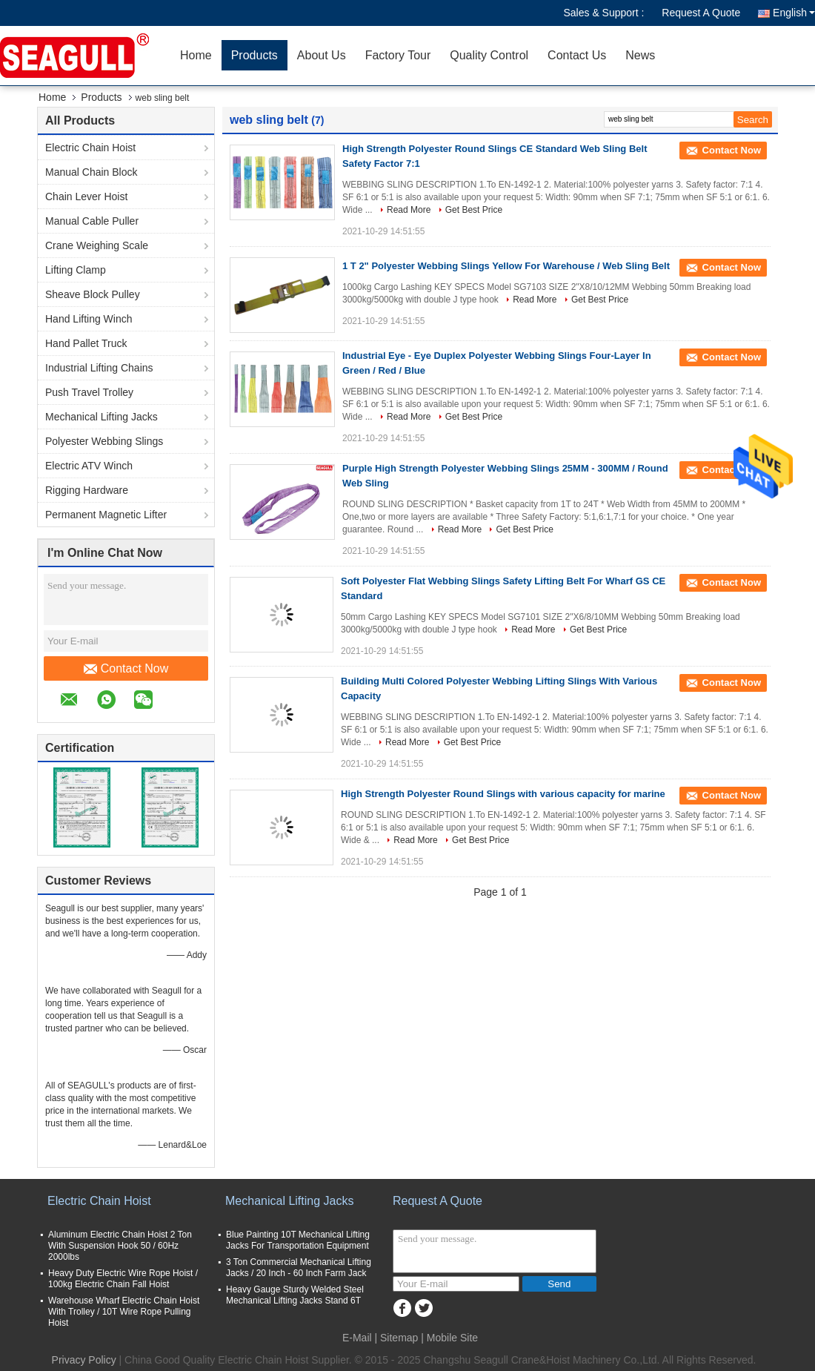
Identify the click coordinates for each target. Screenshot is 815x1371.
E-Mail (357, 1338)
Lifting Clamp (75, 270)
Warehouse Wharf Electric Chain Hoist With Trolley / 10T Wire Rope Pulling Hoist (123, 1311)
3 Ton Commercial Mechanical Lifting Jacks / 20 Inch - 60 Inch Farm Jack (298, 1267)
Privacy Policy (84, 1360)
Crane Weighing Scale (96, 245)
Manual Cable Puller (92, 221)
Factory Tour (398, 55)
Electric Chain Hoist (90, 147)
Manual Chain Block (91, 172)
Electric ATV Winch (89, 466)
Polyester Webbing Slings (104, 441)
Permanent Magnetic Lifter (106, 515)
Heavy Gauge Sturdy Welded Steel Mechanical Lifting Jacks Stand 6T (295, 1295)
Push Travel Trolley (89, 392)
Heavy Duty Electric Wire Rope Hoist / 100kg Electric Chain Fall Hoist (123, 1278)
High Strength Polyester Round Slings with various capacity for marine (503, 793)
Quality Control (489, 55)
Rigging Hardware (86, 490)
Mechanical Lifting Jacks (101, 417)
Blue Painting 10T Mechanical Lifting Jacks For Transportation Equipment (298, 1240)
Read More (408, 210)
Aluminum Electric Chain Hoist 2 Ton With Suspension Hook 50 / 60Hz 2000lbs (120, 1245)
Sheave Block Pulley (92, 294)
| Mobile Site (449, 1338)
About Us (321, 55)
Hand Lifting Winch (89, 319)
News (640, 55)
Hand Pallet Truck (86, 343)
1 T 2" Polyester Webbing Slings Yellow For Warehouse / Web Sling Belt (506, 265)
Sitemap (399, 1338)
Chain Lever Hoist (86, 196)
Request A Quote (701, 13)
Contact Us (577, 55)
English (794, 13)
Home (196, 55)
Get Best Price (473, 210)
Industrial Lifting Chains (99, 368)
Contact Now (126, 668)
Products (254, 55)
